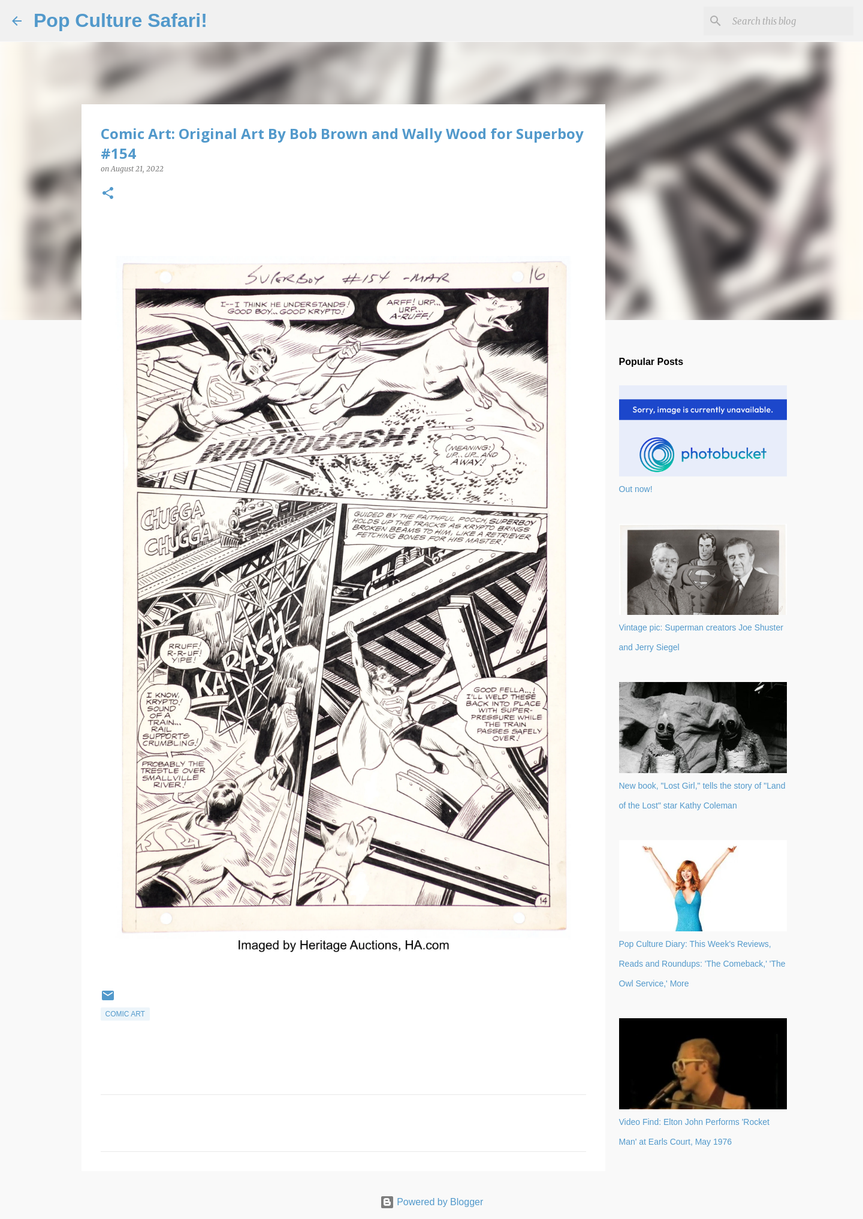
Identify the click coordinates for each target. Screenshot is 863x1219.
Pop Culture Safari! (120, 20)
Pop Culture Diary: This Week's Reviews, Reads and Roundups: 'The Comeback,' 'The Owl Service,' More (702, 963)
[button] (108, 194)
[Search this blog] (790, 21)
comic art (125, 1014)
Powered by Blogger (432, 1202)
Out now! (636, 489)
